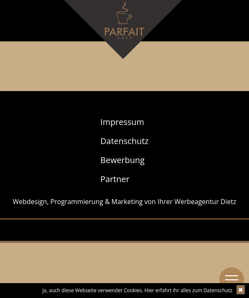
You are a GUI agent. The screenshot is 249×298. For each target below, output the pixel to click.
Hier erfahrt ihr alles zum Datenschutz (188, 290)
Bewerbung (122, 160)
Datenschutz (124, 141)
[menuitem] (124, 122)
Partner (114, 179)
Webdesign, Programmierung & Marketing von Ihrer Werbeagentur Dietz (124, 201)
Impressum (122, 121)
